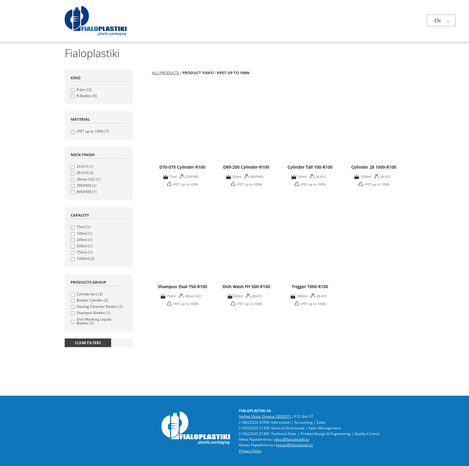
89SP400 (87, 191)
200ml (84, 239)
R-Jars (84, 89)
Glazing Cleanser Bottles (100, 306)
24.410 (85, 166)
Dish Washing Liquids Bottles (94, 321)
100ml (84, 233)
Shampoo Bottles (93, 312)
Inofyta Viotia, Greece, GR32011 (265, 416)
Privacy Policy (250, 450)
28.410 (85, 172)
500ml (84, 245)
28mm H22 (88, 179)
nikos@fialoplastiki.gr (291, 439)
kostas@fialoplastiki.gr (294, 445)
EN (437, 20)
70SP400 (87, 185)
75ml (83, 226)
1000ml (85, 258)
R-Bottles (87, 95)
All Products (165, 72)
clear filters (88, 342)
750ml (84, 252)
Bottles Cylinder (92, 300)
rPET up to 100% (93, 131)
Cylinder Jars (90, 293)
